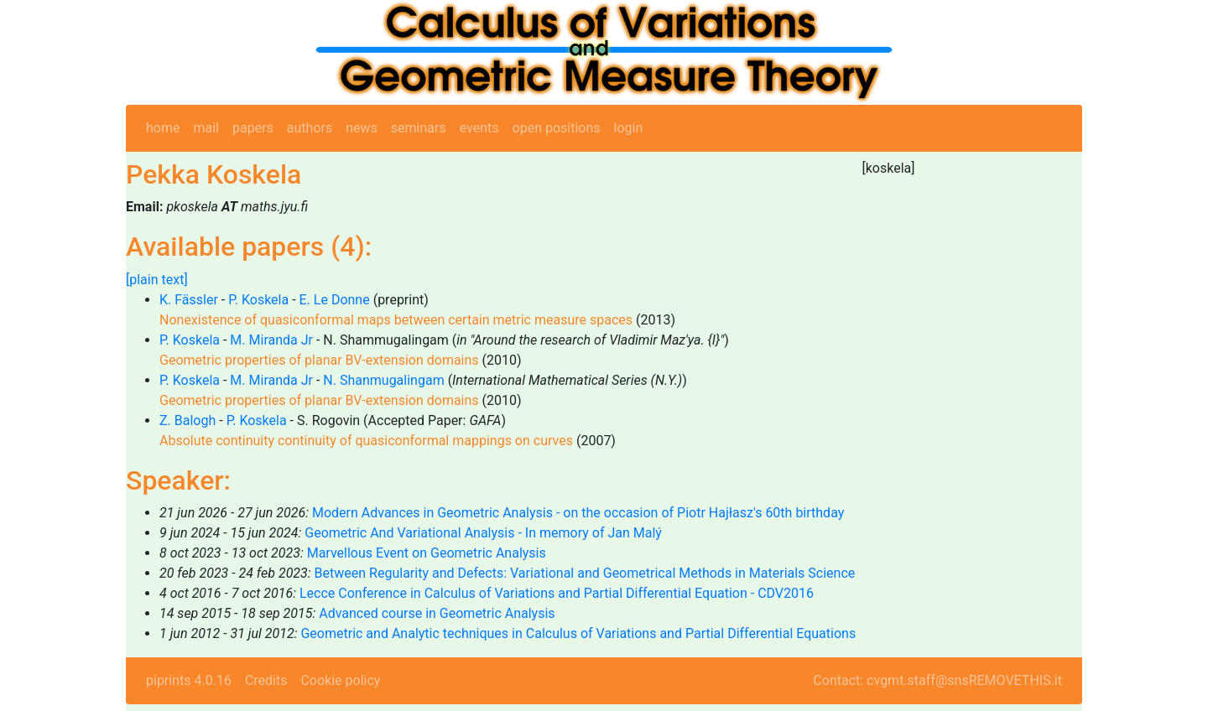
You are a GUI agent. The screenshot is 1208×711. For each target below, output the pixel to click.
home (163, 128)
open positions (557, 128)
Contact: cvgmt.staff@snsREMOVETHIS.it (937, 680)
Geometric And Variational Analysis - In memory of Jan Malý (483, 533)
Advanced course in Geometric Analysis (437, 613)
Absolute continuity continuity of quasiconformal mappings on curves (366, 441)
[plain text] (157, 280)
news (362, 128)
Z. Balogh (187, 420)
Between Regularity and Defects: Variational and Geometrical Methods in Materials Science (585, 573)
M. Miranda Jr (271, 340)
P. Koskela (258, 300)
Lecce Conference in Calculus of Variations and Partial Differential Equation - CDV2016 (556, 593)
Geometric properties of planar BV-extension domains (319, 360)
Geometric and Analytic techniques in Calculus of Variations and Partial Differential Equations (578, 633)
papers (252, 128)
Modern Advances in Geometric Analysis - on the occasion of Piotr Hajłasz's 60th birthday (578, 513)
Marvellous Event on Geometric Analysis (426, 553)
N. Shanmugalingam (383, 380)
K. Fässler (188, 300)
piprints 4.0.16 (189, 680)
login (628, 128)
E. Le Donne (334, 300)
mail (206, 128)
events (479, 128)
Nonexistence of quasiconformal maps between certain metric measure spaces (396, 320)
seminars (418, 128)
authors (309, 128)
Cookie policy (340, 680)
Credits (266, 680)
